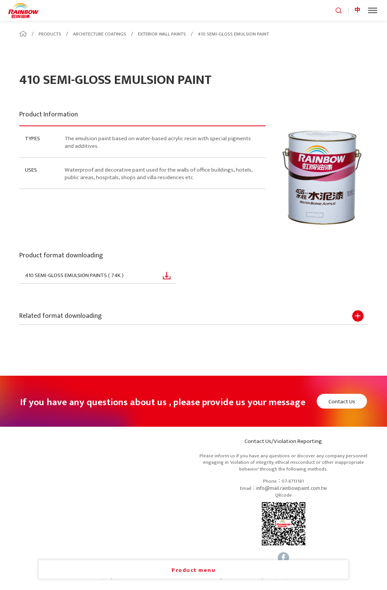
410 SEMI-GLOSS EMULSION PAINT (233, 34)
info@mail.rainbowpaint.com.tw (291, 488)
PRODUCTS (50, 34)
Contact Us (341, 401)
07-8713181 (293, 481)
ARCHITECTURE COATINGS (99, 34)
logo (23, 10)
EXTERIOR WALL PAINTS (162, 34)
